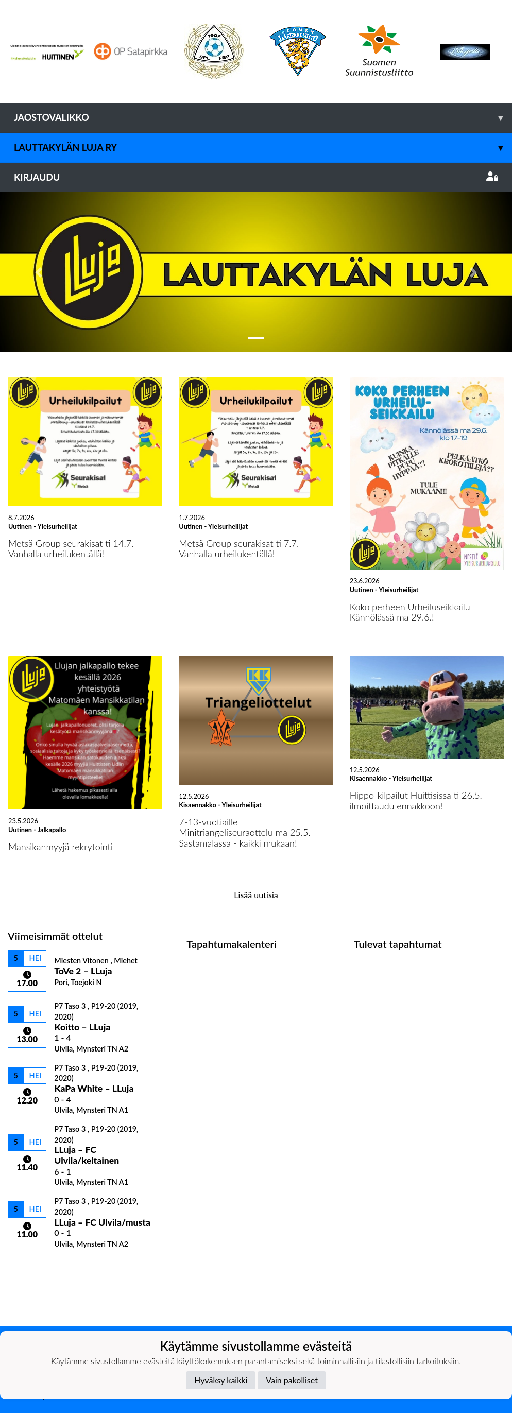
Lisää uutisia (256, 895)
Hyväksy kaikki (220, 1380)
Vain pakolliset (292, 1380)
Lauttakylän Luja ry (263, 147)
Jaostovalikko (263, 117)
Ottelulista (33, 1266)
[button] (38, 272)
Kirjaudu (256, 177)
